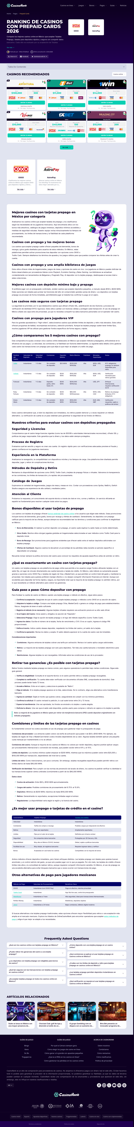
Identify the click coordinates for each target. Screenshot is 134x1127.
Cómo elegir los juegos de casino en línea (64, 1049)
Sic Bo (26, 1053)
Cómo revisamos (103, 1053)
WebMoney (17, 896)
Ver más (66, 147)
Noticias (123, 5)
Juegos (81, 5)
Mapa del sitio (101, 1124)
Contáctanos (104, 1049)
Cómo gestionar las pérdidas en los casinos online (64, 1061)
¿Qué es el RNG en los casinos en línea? (63, 1057)
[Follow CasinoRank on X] (109, 1085)
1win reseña (107, 106)
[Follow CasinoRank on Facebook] (99, 1085)
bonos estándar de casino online (61, 514)
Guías (112, 5)
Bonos (91, 5)
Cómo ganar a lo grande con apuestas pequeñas (64, 1053)
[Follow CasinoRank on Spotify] (119, 1085)
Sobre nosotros (104, 1045)
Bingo (26, 1045)
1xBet (15, 363)
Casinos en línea (66, 5)
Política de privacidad (103, 1061)
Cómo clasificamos (103, 1057)
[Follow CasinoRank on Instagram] (104, 1085)
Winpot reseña (26, 139)
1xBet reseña (66, 139)
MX (10, 1085)
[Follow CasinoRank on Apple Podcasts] (124, 1085)
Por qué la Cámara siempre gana (64, 1045)
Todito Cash (17, 892)
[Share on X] (12, 56)
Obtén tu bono (26, 102)
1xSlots (15, 373)
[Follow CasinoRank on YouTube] (114, 1085)
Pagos (102, 5)
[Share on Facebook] (24, 56)
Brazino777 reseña (106, 139)
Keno (27, 1049)
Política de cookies (69, 1124)
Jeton (15, 905)
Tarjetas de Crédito (81, 817)
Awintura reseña (26, 106)
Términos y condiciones (35, 1124)
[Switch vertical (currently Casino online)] (119, 74)
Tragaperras (26, 1057)
